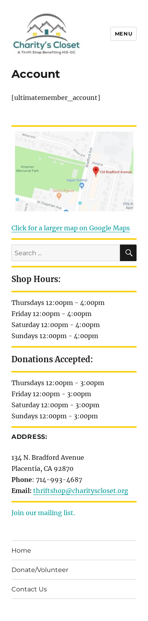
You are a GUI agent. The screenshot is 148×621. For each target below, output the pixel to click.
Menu (123, 33)
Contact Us (29, 589)
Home (21, 550)
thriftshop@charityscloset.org (80, 491)
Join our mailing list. (43, 513)
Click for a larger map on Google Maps (70, 228)
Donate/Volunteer (39, 570)
